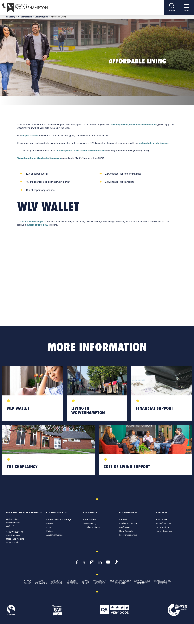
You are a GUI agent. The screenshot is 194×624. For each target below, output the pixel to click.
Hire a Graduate (126, 531)
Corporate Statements (56, 581)
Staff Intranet (161, 519)
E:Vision (49, 531)
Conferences (124, 527)
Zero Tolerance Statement (142, 581)
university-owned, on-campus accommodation (134, 124)
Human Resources (164, 531)
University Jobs (12, 542)
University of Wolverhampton (19, 16)
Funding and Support (128, 523)
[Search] (171, 7)
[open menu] (186, 7)
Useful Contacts (13, 535)
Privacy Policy (27, 581)
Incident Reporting (72, 581)
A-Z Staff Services (163, 523)
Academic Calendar (54, 535)
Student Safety (89, 519)
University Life (41, 16)
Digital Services (162, 527)
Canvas (49, 523)
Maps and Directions (15, 538)
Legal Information (40, 581)
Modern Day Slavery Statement (120, 581)
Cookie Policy (85, 581)
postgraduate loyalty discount (153, 142)
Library (49, 527)
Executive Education (128, 535)
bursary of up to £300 (37, 224)
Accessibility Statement (100, 581)
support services (29, 135)
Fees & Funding (89, 523)
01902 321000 (16, 531)
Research (123, 519)
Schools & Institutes (91, 527)
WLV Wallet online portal (34, 221)
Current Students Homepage (58, 519)
